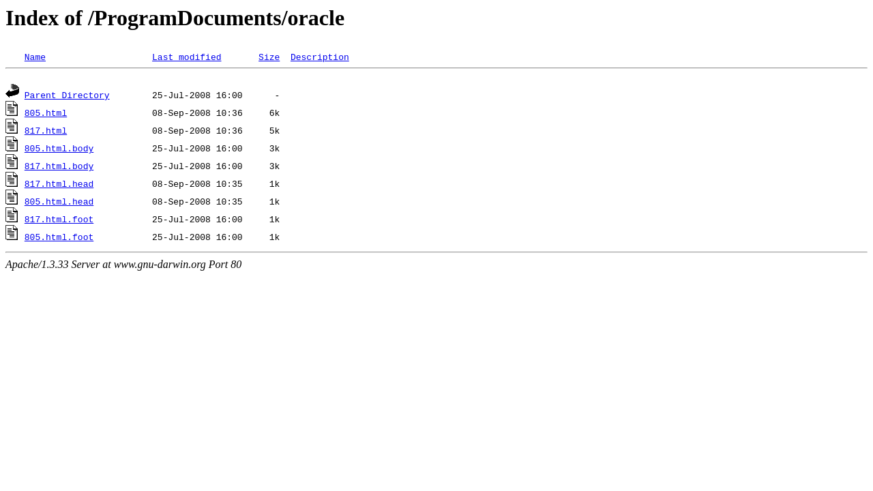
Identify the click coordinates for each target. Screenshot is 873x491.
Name (35, 56)
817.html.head (59, 185)
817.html (46, 132)
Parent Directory (67, 97)
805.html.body (59, 150)
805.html (46, 114)
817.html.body (59, 168)
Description (320, 56)
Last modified (186, 56)
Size (269, 56)
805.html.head (59, 203)
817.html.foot (59, 221)
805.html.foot (59, 239)
